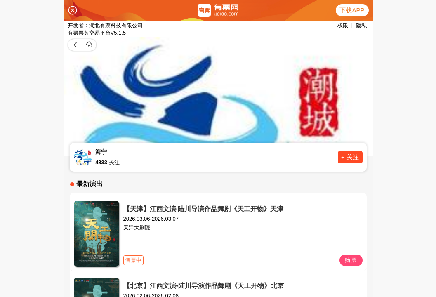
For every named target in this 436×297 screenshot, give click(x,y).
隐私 (361, 25)
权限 (342, 25)
